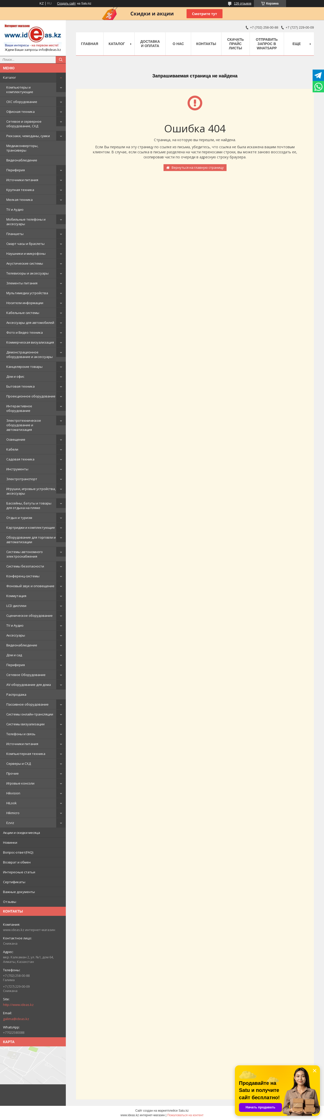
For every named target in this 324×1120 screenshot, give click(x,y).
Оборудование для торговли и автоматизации (31, 539)
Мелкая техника (19, 199)
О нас (178, 44)
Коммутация (16, 596)
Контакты (206, 44)
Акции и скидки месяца (21, 832)
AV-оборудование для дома (28, 684)
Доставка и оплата (150, 43)
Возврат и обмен (17, 862)
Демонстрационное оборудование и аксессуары (29, 354)
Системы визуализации (25, 724)
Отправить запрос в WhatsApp (267, 43)
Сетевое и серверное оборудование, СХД (24, 123)
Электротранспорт (21, 479)
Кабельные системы (22, 312)
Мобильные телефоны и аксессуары (26, 221)
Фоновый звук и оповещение (30, 586)
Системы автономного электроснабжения (24, 554)
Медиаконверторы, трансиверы (22, 148)
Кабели (12, 449)
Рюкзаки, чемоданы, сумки (28, 136)
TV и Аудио (15, 209)
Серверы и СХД (18, 763)
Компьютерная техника (25, 753)
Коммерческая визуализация (30, 342)
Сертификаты (14, 882)
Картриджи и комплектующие (30, 527)
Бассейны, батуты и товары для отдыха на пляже (28, 505)
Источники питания (22, 180)
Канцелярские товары (24, 366)
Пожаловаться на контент (185, 1115)
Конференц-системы (22, 576)
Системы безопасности (25, 566)
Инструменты (17, 469)
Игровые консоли (20, 783)
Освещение (15, 439)
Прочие (12, 773)
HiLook (11, 803)
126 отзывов (242, 3)
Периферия (15, 170)
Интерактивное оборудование (19, 408)
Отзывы (9, 901)
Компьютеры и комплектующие (19, 89)
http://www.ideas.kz (18, 1004)
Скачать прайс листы (235, 43)
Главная (89, 44)
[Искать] (61, 60)
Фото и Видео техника (24, 332)
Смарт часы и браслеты (25, 243)
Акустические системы (24, 263)
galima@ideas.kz (16, 1019)
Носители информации (24, 303)
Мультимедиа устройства (27, 293)
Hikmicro (12, 813)
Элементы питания (21, 283)
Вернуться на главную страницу (198, 167)
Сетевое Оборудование (26, 674)
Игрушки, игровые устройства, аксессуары (31, 491)
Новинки (10, 842)
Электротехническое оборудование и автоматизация (23, 425)
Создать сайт (66, 3)
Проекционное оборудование (30, 396)
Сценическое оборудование (29, 615)
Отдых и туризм (19, 517)
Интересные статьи (19, 872)
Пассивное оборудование (27, 704)
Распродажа (16, 694)
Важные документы (19, 892)
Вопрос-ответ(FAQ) (18, 852)
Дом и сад (14, 655)
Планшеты (15, 233)
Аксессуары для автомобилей (30, 322)
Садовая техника (20, 459)
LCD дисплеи (16, 605)
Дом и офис (15, 376)
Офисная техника (20, 111)
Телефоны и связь (20, 734)
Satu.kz (183, 1110)
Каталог (9, 77)
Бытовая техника (20, 386)
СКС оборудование (21, 101)
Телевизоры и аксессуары (27, 273)
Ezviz (10, 822)
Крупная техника (20, 189)
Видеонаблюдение (21, 160)
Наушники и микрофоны (26, 253)
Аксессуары (15, 635)
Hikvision (13, 793)
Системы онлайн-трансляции (29, 714)
